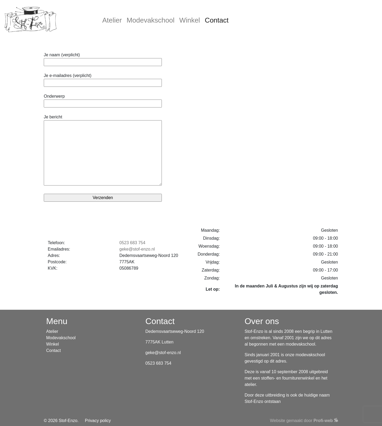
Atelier (112, 20)
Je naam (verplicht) (103, 58)
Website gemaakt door (304, 420)
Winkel (189, 20)
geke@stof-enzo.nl (137, 249)
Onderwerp (103, 100)
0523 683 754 (132, 242)
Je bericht (103, 150)
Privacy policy (98, 420)
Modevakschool (151, 20)
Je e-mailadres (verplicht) (103, 79)
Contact (217, 20)
